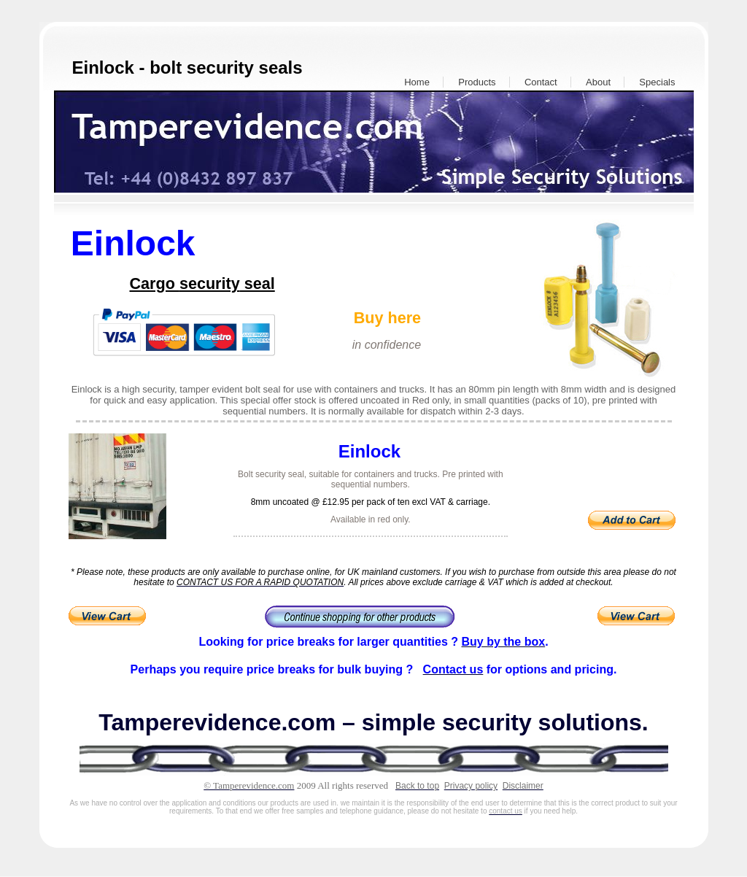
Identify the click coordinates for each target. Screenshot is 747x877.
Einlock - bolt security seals (187, 67)
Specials (657, 82)
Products (476, 82)
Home (417, 82)
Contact (541, 82)
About (598, 82)
